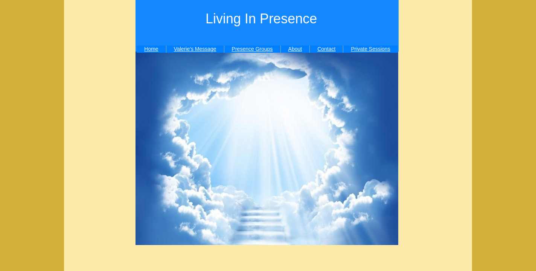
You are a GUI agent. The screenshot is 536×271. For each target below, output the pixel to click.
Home (151, 49)
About (295, 49)
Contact (326, 49)
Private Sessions (370, 49)
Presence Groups (252, 49)
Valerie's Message (195, 49)
